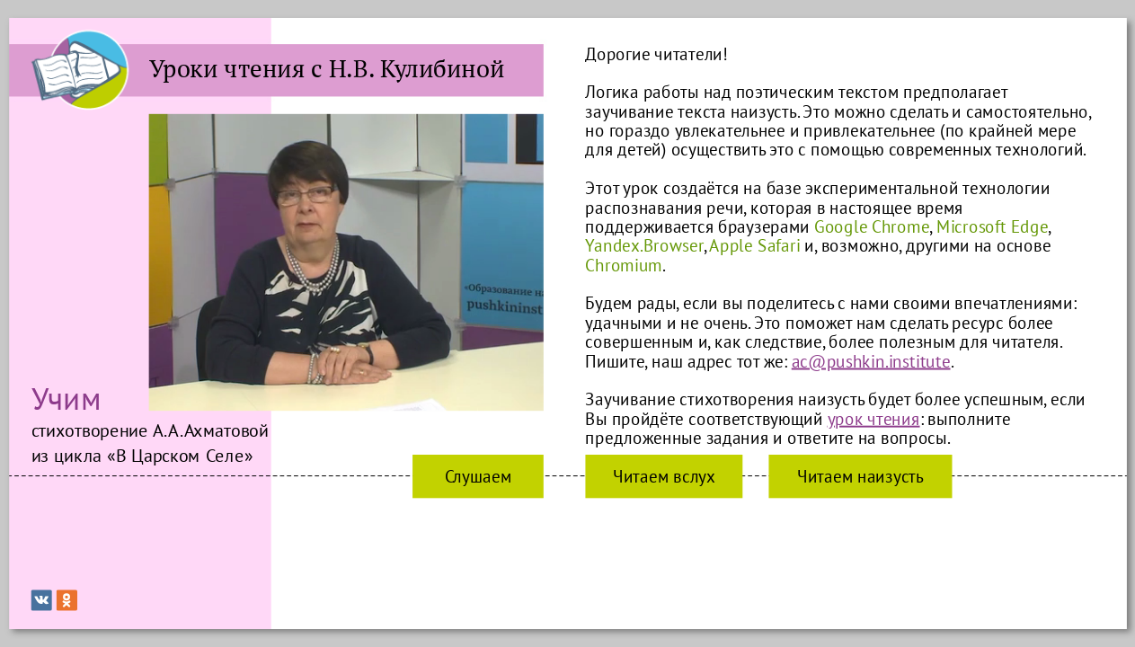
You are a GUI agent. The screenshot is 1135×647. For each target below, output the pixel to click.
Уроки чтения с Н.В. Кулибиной (325, 69)
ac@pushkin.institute (870, 361)
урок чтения (873, 418)
